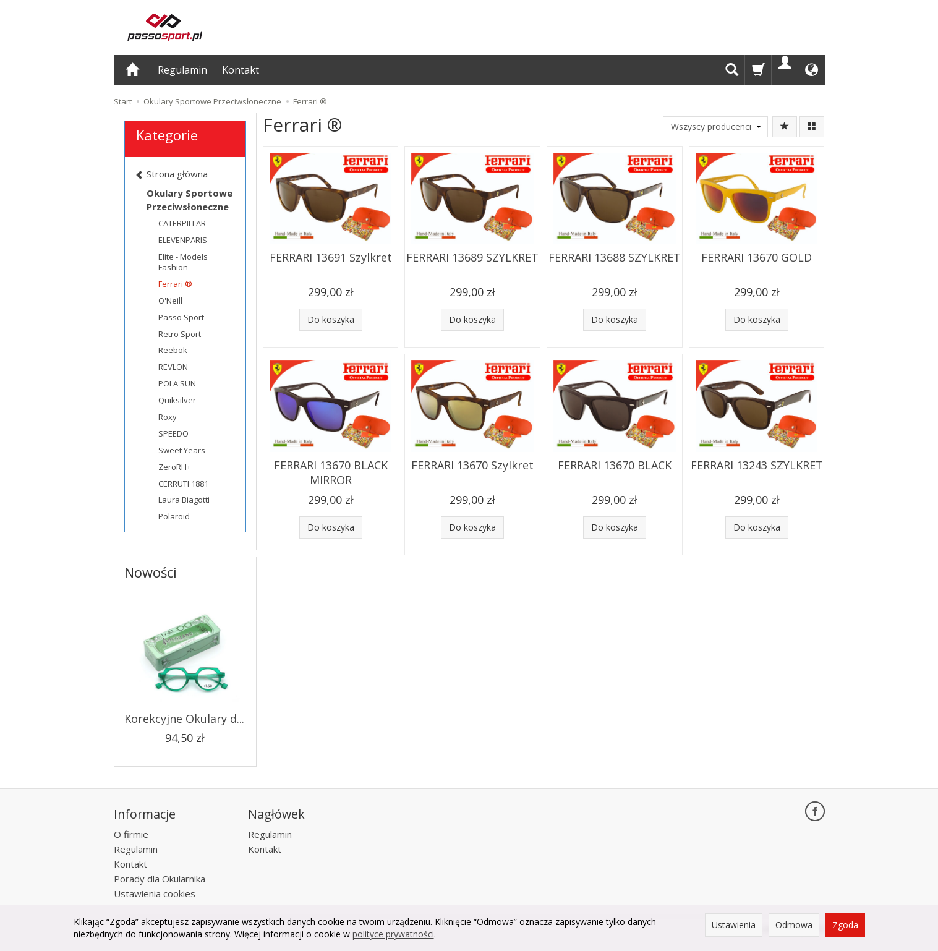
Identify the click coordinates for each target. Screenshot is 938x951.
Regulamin (182, 70)
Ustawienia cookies (154, 893)
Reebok (172, 350)
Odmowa (793, 925)
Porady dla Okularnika (159, 878)
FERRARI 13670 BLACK (615, 465)
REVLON (173, 366)
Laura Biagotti (184, 499)
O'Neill (170, 300)
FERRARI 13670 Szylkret (472, 465)
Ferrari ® (175, 283)
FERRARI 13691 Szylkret (331, 257)
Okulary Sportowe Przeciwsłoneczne (189, 199)
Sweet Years (181, 450)
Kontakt (240, 70)
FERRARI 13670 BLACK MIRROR (331, 472)
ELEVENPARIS (182, 239)
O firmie (131, 834)
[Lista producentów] (715, 126)
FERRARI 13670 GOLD (756, 257)
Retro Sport (179, 333)
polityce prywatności (393, 934)
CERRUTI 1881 (183, 483)
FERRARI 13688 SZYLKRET (614, 257)
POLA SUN (177, 383)
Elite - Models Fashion (183, 262)
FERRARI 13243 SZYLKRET (757, 465)
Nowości (150, 572)
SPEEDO (173, 433)
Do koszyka (330, 319)
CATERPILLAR (182, 223)
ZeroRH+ (174, 466)
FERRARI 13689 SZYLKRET (472, 257)
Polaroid (174, 516)
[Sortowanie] (784, 126)
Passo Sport (181, 317)
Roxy (167, 416)
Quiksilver (177, 400)
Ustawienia (734, 925)
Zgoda (845, 925)
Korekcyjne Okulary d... (184, 718)
